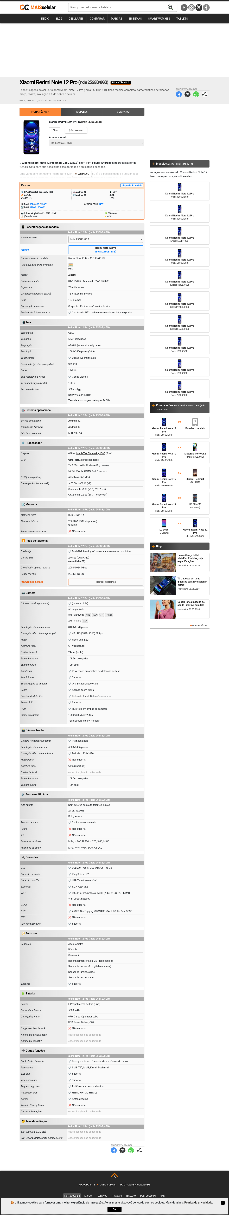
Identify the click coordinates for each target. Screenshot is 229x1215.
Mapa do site (87, 1184)
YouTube (184, 7)
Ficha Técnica (40, 111)
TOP (114, 1176)
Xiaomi (72, 274)
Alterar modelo (58, 137)
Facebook (206, 7)
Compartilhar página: (205, 94)
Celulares (76, 18)
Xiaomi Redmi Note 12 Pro (179, 191)
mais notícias (199, 625)
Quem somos (108, 1184)
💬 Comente (76, 130)
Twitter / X (198, 7)
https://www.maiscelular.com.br (39, 7)
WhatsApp (196, 94)
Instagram (191, 7)
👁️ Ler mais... (82, 173)
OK (114, 1209)
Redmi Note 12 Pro (105, 250)
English (88, 1196)
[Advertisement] (114, 50)
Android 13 (74, 427)
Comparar (97, 18)
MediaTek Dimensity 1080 (90, 453)
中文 (163, 1196)
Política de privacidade (135, 1184)
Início (45, 18)
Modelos (82, 111)
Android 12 (74, 420)
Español (102, 1196)
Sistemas (135, 18)
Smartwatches (159, 18)
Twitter (187, 94)
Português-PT (148, 1196)
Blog (58, 18)
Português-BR (72, 1196)
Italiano (131, 1196)
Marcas (116, 18)
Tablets (182, 18)
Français (117, 1196)
